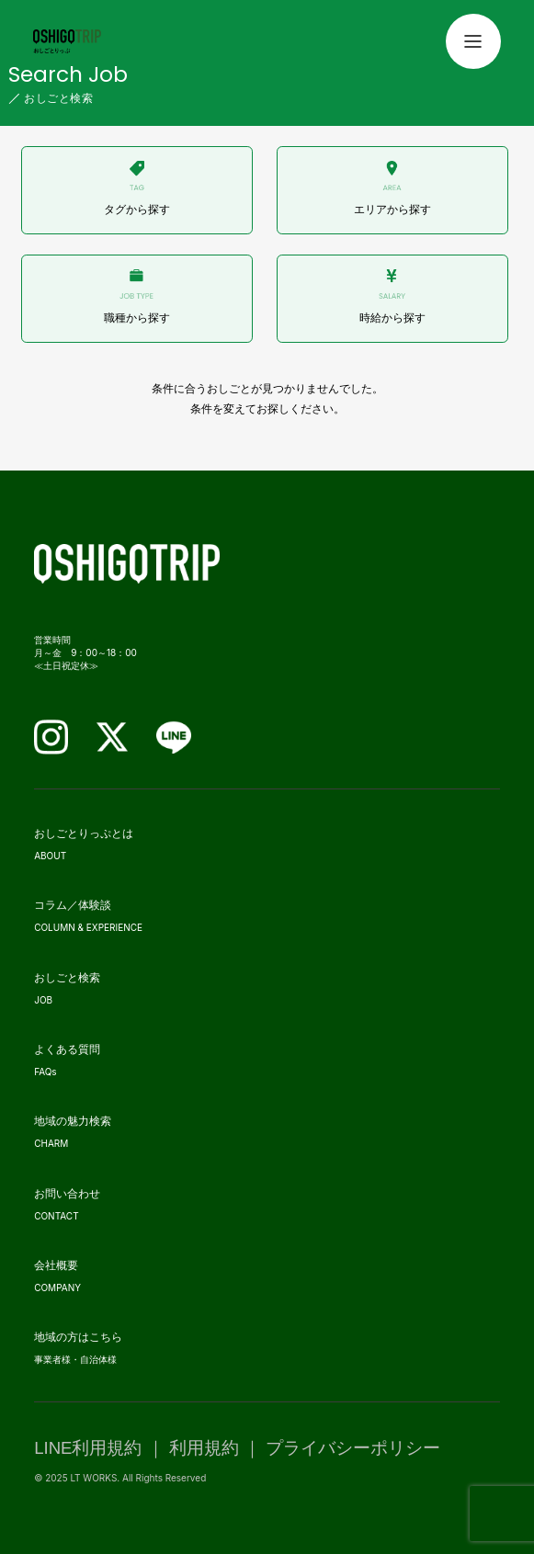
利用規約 (204, 1448)
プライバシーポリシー (353, 1448)
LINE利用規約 (88, 1448)
